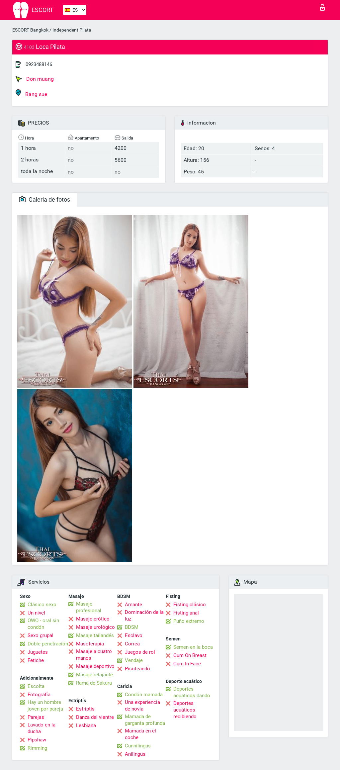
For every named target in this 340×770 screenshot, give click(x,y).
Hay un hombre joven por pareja (45, 705)
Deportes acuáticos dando (191, 692)
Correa (132, 644)
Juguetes (38, 652)
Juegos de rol (140, 652)
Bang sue (31, 93)
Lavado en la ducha (41, 728)
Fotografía (39, 695)
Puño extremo (188, 621)
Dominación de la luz (144, 615)
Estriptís (85, 709)
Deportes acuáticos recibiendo (185, 710)
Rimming (37, 748)
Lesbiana (86, 725)
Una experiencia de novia (142, 705)
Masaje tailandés (95, 635)
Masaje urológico (95, 627)
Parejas (36, 717)
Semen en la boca (193, 647)
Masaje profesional (88, 607)
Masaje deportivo (95, 666)
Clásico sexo (42, 605)
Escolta (36, 686)
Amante (133, 605)
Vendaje (134, 660)
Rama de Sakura (94, 683)
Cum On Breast (190, 655)
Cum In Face (187, 664)
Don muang (35, 79)
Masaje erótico (93, 619)
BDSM (131, 627)
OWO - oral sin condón (43, 624)
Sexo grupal (40, 635)
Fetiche (36, 660)
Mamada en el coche (140, 734)
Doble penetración (48, 644)
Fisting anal (186, 613)
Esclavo (133, 635)
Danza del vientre (95, 717)
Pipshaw (37, 740)
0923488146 (39, 64)
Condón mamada (144, 695)
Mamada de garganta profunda (145, 720)
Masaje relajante (94, 675)
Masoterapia (90, 644)
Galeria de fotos (44, 199)
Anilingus (135, 754)
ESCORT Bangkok (30, 30)
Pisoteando (137, 669)
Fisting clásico (189, 605)
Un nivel (36, 613)
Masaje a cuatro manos (94, 654)
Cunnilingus (138, 746)
